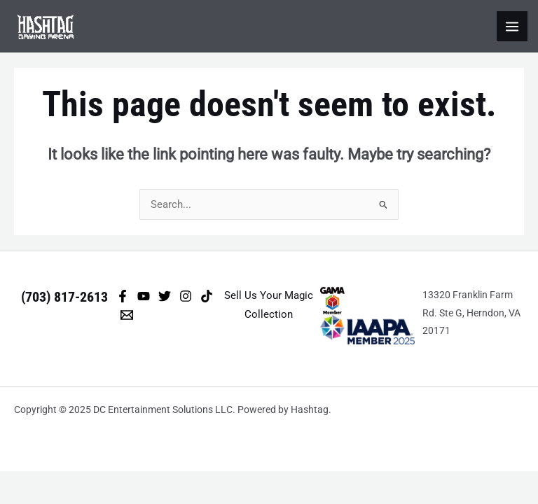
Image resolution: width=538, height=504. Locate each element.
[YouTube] (143, 296)
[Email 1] (126, 315)
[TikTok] (206, 296)
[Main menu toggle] (512, 26)
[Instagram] (185, 296)
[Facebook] (122, 296)
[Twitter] (164, 296)
